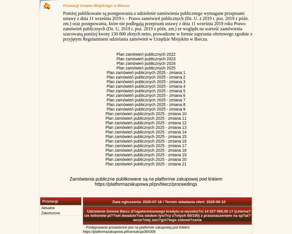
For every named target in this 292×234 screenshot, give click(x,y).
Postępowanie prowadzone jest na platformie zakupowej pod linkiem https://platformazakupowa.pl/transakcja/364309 (136, 229)
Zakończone (50, 213)
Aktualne (48, 208)
